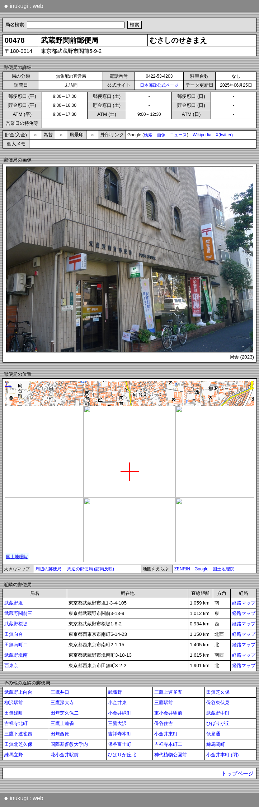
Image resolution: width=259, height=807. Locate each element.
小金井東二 (119, 702)
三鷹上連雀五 (168, 692)
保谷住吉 (163, 723)
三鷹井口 (60, 692)
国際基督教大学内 (69, 744)
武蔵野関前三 (18, 613)
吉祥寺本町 (119, 734)
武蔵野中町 (218, 713)
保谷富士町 (119, 744)
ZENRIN (182, 568)
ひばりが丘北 (122, 754)
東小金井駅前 (168, 713)
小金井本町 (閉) (222, 754)
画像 (161, 134)
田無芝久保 (218, 692)
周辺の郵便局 (48, 568)
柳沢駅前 (13, 702)
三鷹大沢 (117, 723)
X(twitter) (224, 134)
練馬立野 (13, 754)
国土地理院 (223, 568)
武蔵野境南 (16, 655)
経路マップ (243, 603)
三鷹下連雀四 (18, 734)
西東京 (11, 665)
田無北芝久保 (18, 744)
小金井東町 (166, 734)
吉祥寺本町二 (168, 744)
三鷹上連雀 (62, 723)
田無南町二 (16, 644)
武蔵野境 (13, 603)
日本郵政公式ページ (159, 85)
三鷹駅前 (163, 702)
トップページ (237, 773)
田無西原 (60, 734)
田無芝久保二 (65, 713)
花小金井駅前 (65, 754)
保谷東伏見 (218, 702)
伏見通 (213, 734)
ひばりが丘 (218, 723)
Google (201, 568)
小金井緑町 (119, 713)
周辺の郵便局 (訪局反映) (90, 568)
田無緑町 (13, 713)
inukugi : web (23, 6)
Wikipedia (202, 134)
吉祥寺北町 (16, 723)
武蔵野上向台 (18, 692)
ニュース (178, 134)
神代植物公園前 (170, 754)
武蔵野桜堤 (16, 623)
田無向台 (13, 634)
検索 (148, 134)
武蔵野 (115, 692)
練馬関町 (215, 744)
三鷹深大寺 (62, 702)
